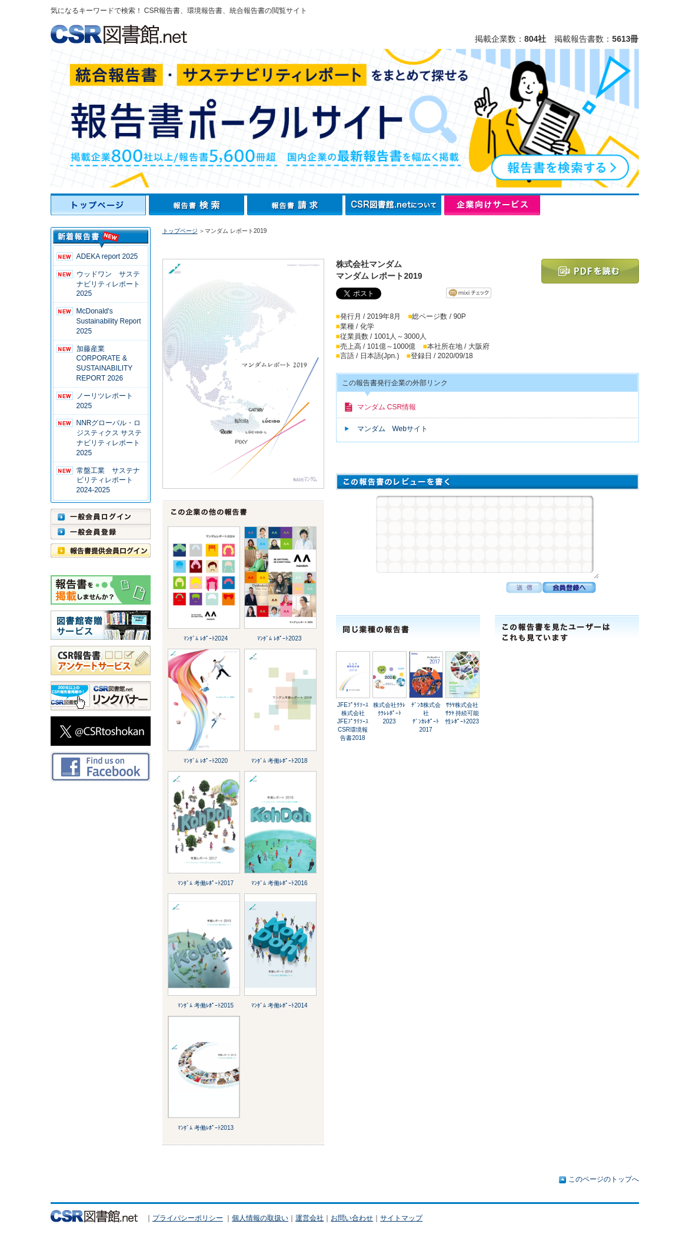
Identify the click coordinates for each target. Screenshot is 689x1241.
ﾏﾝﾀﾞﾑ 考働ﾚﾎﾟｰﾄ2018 (279, 761)
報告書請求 (296, 205)
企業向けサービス (492, 205)
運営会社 (309, 1218)
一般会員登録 (101, 531)
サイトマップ (401, 1218)
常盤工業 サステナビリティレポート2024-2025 (108, 480)
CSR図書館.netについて (394, 205)
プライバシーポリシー (187, 1218)
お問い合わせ (352, 1218)
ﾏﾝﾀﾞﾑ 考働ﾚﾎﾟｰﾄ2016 (279, 883)
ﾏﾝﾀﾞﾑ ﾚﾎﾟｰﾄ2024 (206, 638)
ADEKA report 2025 (107, 256)
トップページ (100, 205)
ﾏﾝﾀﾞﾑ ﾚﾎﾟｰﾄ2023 (279, 638)
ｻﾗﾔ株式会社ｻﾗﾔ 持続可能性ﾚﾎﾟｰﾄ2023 (462, 713)
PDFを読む (590, 271)
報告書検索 (198, 205)
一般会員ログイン (101, 516)
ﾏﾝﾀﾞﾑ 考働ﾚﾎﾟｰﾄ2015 (206, 1005)
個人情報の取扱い (260, 1218)
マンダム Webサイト (392, 429)
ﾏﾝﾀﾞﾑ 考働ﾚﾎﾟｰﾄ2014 (279, 1005)
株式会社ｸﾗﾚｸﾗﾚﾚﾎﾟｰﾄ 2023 (389, 713)
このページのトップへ (603, 1179)
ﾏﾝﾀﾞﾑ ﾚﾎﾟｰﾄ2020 (206, 761)
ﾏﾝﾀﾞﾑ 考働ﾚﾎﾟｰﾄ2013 (206, 1128)
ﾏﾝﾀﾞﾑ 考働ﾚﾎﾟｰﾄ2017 (206, 883)
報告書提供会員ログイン (101, 550)
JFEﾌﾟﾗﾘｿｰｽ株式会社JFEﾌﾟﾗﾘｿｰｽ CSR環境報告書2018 (352, 721)
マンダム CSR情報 (387, 407)
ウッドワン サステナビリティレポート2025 (108, 284)
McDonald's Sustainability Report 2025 (108, 321)
